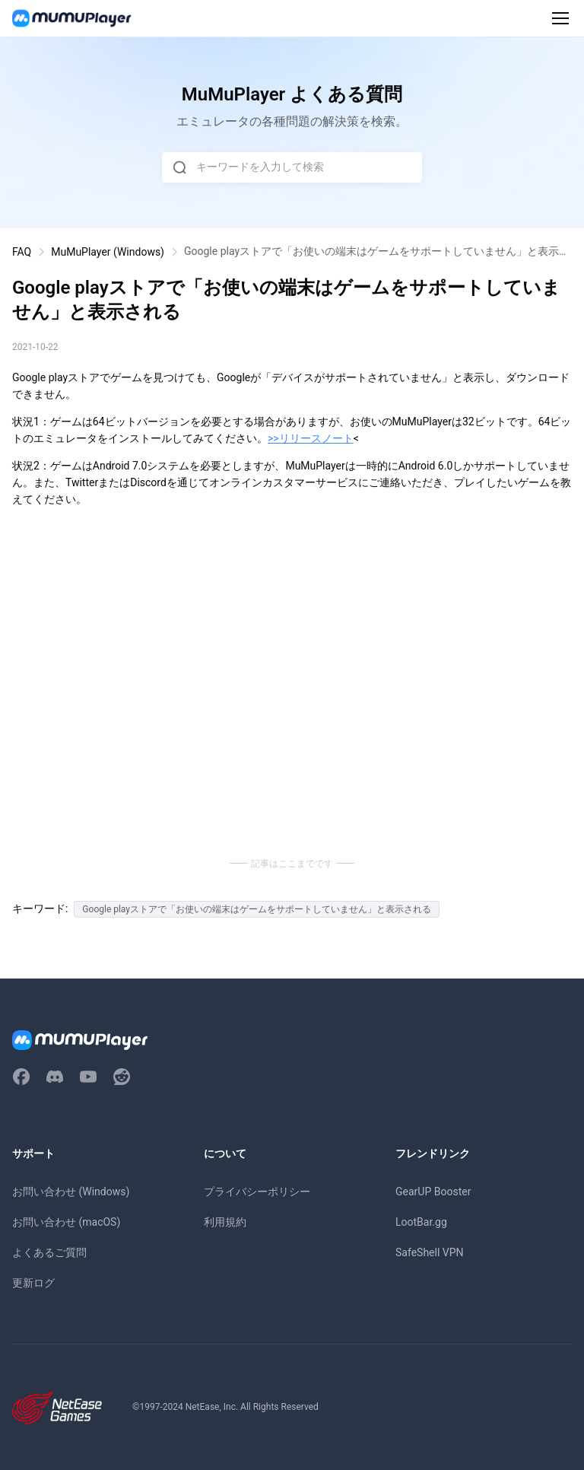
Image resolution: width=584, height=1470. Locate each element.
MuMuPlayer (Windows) (107, 252)
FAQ (21, 252)
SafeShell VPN (429, 1252)
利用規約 (225, 1222)
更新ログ (33, 1283)
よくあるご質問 (49, 1252)
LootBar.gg (421, 1222)
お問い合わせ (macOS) (66, 1222)
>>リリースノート (311, 438)
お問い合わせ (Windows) (70, 1191)
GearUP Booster (433, 1191)
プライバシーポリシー (257, 1191)
